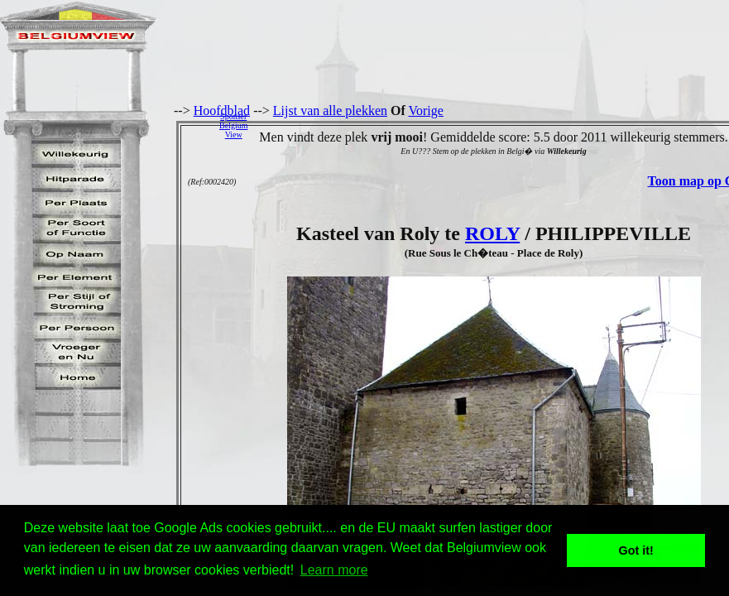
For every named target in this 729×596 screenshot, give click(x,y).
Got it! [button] (636, 550)
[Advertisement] (492, 125)
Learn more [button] (334, 570)
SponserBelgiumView (233, 125)
